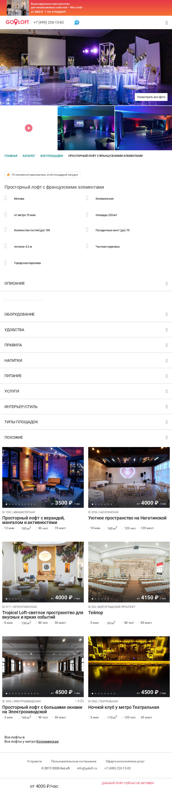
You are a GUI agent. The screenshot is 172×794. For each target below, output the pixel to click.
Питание (86, 377)
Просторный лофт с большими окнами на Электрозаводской (42, 709)
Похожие (86, 438)
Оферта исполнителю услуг (125, 761)
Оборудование (86, 315)
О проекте (34, 761)
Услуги (86, 392)
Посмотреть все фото (151, 97)
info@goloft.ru (87, 768)
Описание (86, 284)
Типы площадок (86, 423)
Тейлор (95, 612)
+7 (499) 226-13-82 (49, 22)
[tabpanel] (43, 477)
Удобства (86, 331)
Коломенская (47, 741)
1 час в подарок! (55, 11)
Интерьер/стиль (86, 408)
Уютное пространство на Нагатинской (127, 518)
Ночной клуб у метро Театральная (123, 707)
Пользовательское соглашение (73, 761)
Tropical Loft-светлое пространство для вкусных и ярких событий (42, 615)
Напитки (86, 361)
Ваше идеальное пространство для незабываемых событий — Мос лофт (57, 5)
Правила (86, 346)
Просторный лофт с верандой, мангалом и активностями (33, 520)
